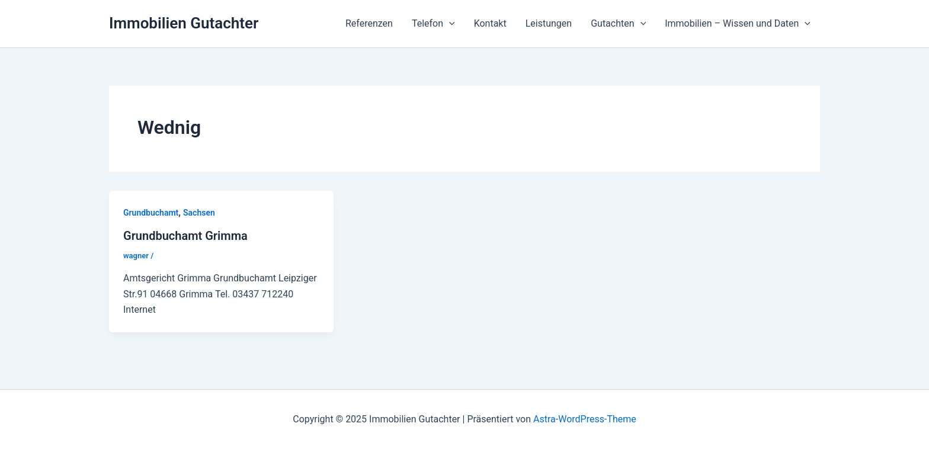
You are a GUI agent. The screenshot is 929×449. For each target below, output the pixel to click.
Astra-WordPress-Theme (584, 419)
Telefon (433, 23)
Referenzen (369, 23)
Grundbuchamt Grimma (185, 236)
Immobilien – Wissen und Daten (738, 23)
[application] (449, 23)
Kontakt (490, 23)
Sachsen (199, 212)
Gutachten (618, 23)
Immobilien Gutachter (183, 23)
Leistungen (549, 23)
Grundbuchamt (150, 212)
